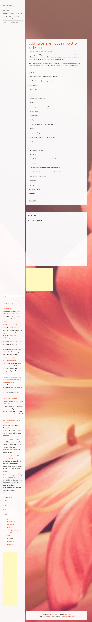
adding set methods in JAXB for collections (53, 45)
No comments (48, 51)
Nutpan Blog (8, 5)
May (8, 527)
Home (57, 208)
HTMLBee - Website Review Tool (12, 13)
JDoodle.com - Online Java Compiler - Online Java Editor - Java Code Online (13, 401)
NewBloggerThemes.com (67, 616)
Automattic (47, 616)
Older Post (83, 208)
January (9, 544)
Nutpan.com (6, 10)
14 (5, 509)
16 (5, 500)
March (9, 538)
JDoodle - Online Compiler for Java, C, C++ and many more (11, 18)
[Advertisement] (39, 279)
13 (5, 514)
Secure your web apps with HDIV (12, 341)
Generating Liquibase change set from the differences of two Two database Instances (12, 379)
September (10, 524)
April (9, 535)
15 (5, 505)
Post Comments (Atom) (41, 292)
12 (5, 519)
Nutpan (40, 51)
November (10, 522)
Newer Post (30, 208)
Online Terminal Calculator (10, 22)
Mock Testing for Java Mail (10, 325)
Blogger (68, 614)
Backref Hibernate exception (11, 439)
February (10, 541)
